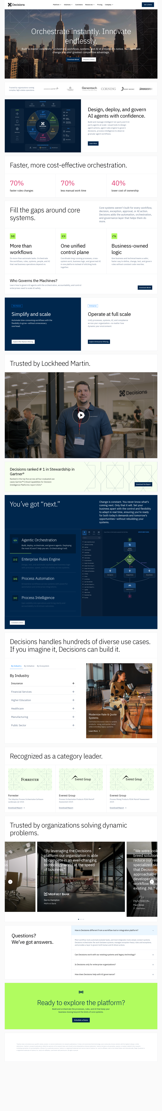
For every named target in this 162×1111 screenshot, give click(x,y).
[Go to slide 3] (81, 919)
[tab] (43, 543)
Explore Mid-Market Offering (23, 342)
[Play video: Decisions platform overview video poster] (81, 415)
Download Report (16, 808)
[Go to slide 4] (83, 919)
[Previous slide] (10, 882)
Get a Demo (148, 5)
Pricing (99, 5)
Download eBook (73, 59)
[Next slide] (152, 882)
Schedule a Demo (17, 623)
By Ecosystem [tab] (43, 666)
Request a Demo (89, 59)
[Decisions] (16, 4)
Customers (79, 5)
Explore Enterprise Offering (99, 342)
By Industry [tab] (16, 666)
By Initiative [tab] (29, 666)
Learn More (93, 143)
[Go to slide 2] (80, 919)
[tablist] (43, 572)
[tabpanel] (119, 572)
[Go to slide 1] (78, 919)
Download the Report (143, 484)
